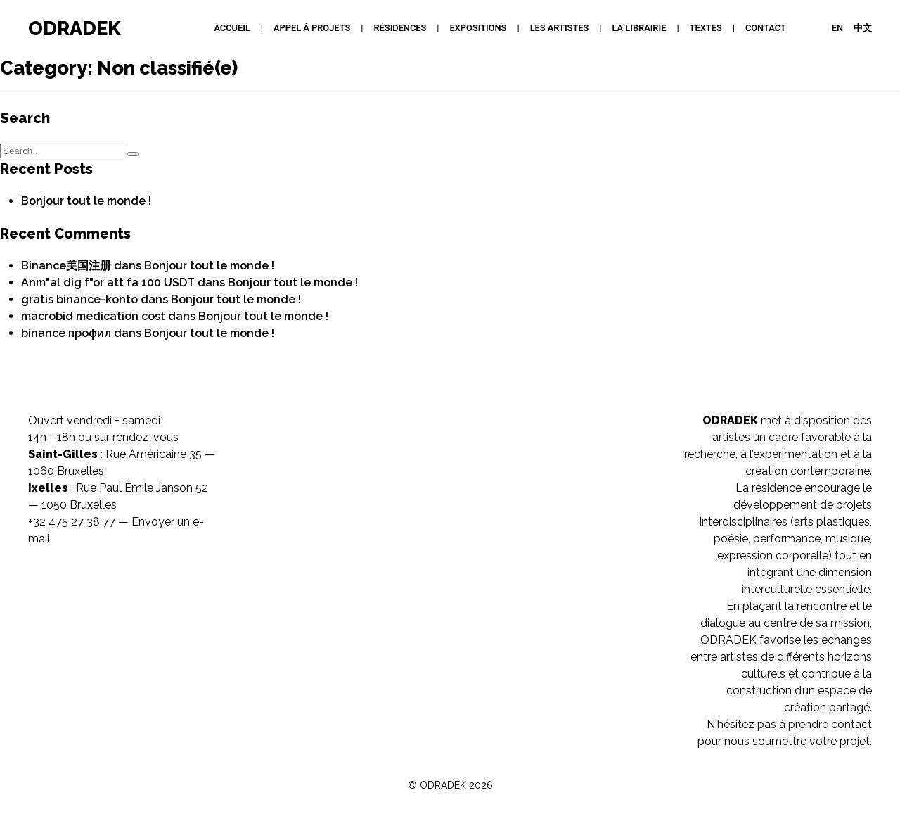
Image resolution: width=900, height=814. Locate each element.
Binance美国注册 (66, 265)
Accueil (232, 28)
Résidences (399, 28)
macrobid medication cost (93, 316)
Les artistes (559, 28)
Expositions (478, 28)
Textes (706, 28)
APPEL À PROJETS (312, 28)
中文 (863, 28)
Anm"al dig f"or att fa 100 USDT (108, 282)
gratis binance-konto (79, 299)
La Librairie (639, 28)
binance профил (66, 333)
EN (837, 28)
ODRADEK (74, 28)
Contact (765, 28)
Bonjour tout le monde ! (86, 201)
